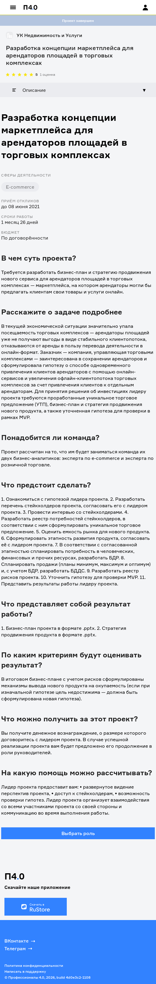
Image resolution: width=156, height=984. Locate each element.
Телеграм (18, 948)
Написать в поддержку (25, 971)
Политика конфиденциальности (33, 965)
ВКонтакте (20, 941)
